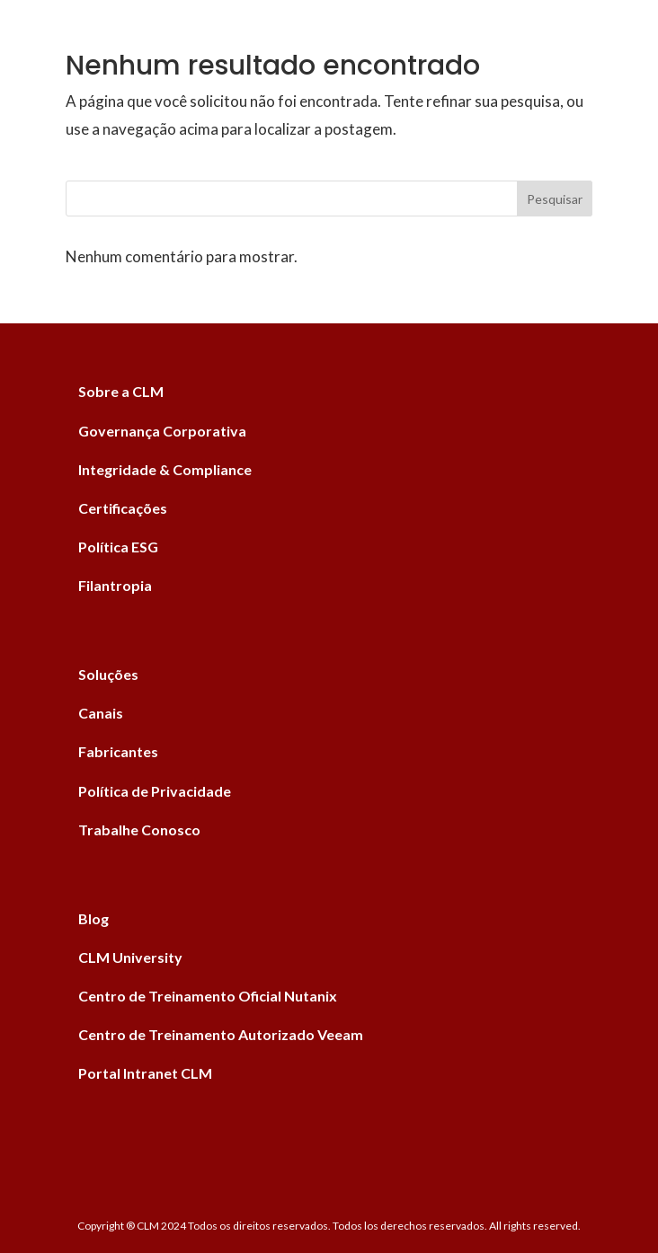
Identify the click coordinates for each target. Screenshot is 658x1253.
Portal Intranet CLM (145, 1072)
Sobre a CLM (121, 391)
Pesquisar (554, 199)
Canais (100, 712)
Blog (93, 918)
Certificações (122, 507)
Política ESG (118, 546)
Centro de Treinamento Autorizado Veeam (220, 1034)
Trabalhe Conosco (139, 829)
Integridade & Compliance (165, 469)
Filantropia (115, 585)
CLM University (130, 957)
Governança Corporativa (162, 430)
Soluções (108, 674)
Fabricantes (118, 751)
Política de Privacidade (154, 790)
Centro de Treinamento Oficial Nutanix (207, 995)
